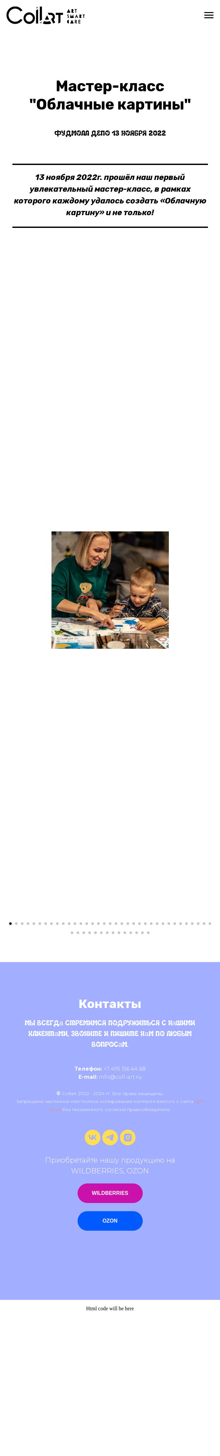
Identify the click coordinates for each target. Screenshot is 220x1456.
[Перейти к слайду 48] (142, 1071)
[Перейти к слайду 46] (130, 1071)
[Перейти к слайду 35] (210, 1062)
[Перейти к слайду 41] (101, 1071)
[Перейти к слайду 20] (122, 1062)
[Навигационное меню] (208, 15)
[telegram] (110, 1282)
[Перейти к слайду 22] (133, 1062)
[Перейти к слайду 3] (22, 1062)
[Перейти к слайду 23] (139, 1062)
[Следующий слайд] (206, 983)
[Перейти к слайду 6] (39, 1062)
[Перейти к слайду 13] (81, 1062)
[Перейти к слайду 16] (98, 1062)
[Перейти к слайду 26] (157, 1062)
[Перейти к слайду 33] (198, 1062)
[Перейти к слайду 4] (28, 1062)
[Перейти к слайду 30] (180, 1062)
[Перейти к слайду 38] (83, 1071)
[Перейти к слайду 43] (113, 1071)
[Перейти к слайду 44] (119, 1071)
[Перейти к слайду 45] (125, 1071)
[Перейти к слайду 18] (110, 1062)
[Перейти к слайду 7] (45, 1062)
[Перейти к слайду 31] (186, 1062)
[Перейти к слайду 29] (174, 1062)
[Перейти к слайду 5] (34, 1062)
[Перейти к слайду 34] (204, 1062)
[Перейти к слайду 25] (151, 1062)
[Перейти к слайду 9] (57, 1062)
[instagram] (128, 1282)
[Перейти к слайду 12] (75, 1062)
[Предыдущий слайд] (13, 983)
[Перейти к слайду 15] (92, 1062)
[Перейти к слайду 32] (192, 1062)
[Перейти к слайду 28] (169, 1062)
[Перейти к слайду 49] (148, 1071)
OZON (109, 1359)
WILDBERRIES (110, 1331)
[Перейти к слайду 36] (72, 1071)
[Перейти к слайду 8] (51, 1062)
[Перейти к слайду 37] (78, 1071)
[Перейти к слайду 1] (10, 1062)
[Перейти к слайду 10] (63, 1062)
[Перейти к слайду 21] (127, 1062)
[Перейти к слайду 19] (116, 1062)
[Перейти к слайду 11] (69, 1062)
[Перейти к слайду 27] (163, 1062)
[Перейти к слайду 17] (104, 1062)
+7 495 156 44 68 (125, 1207)
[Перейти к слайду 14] (86, 1062)
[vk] (92, 1282)
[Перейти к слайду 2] (16, 1062)
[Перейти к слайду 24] (145, 1062)
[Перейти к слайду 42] (107, 1071)
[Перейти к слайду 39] (89, 1071)
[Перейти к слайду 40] (95, 1071)
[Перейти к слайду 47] (136, 1071)
